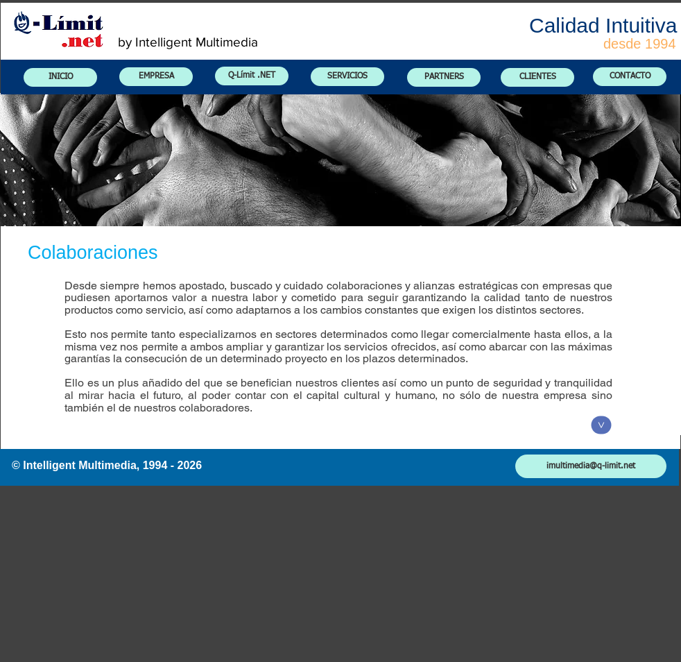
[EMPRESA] (156, 76)
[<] (602, 425)
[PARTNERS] (444, 77)
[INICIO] (60, 77)
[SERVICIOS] (347, 76)
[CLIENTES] (537, 77)
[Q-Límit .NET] (251, 76)
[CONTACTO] (629, 76)
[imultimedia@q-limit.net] (590, 466)
